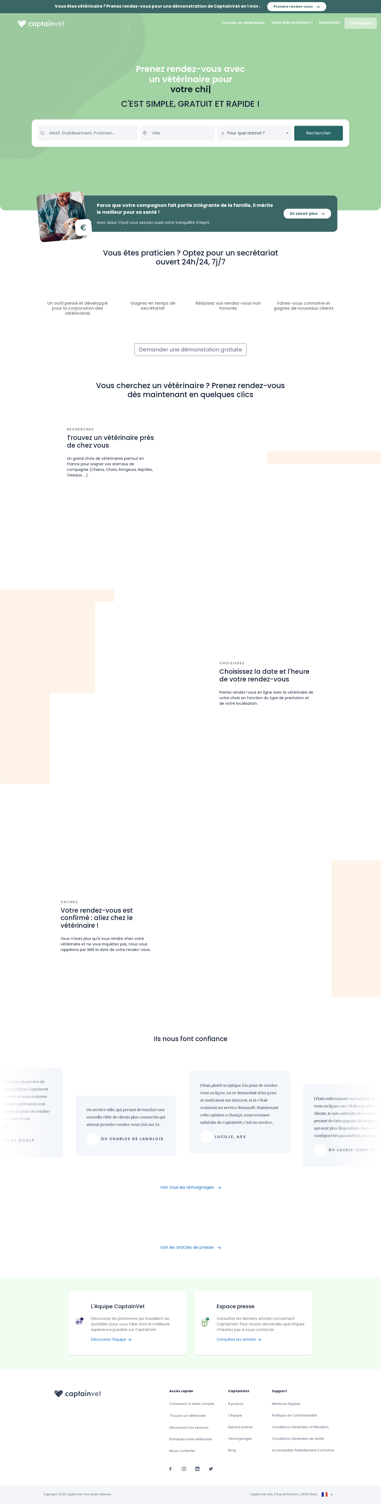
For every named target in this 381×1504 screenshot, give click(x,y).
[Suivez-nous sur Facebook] (170, 1469)
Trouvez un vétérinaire (243, 22)
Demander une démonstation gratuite (190, 349)
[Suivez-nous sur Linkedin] (197, 1469)
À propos (235, 1403)
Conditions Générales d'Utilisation (300, 1427)
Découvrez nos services (188, 1427)
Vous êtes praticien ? (292, 22)
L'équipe (235, 1415)
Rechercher (318, 133)
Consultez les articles (239, 1339)
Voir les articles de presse (190, 1247)
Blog (232, 1450)
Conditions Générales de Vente (298, 1438)
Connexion (360, 23)
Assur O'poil (117, 222)
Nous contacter (182, 1451)
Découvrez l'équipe (111, 1339)
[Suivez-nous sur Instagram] (184, 1469)
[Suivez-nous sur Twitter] (211, 1469)
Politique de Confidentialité (294, 1415)
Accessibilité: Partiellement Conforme (303, 1450)
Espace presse (240, 1427)
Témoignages (240, 1438)
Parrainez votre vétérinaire (190, 1439)
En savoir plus (307, 213)
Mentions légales (286, 1403)
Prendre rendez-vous (297, 6)
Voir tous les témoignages (190, 1187)
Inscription (329, 22)
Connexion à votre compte (191, 1403)
